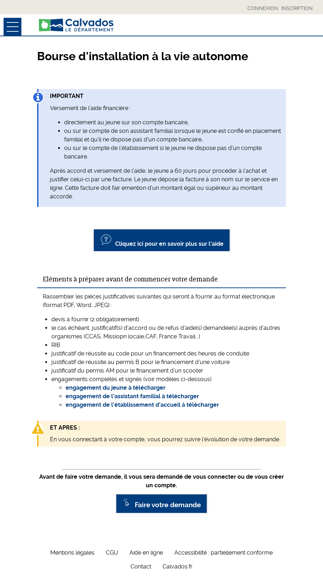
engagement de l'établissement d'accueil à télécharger (142, 404)
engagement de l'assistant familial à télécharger (132, 396)
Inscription (297, 8)
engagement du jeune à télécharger (115, 387)
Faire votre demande (161, 503)
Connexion (262, 8)
